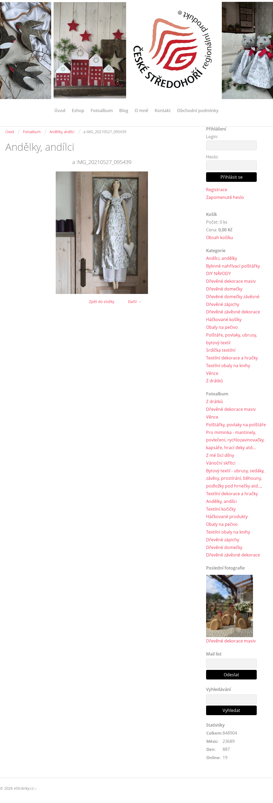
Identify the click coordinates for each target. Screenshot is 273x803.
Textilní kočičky (221, 509)
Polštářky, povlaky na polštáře (236, 425)
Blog (123, 110)
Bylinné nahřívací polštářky (233, 266)
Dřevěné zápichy (222, 304)
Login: (212, 137)
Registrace (216, 189)
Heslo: (212, 157)
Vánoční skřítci (220, 463)
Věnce (212, 373)
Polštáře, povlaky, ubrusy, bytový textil (231, 339)
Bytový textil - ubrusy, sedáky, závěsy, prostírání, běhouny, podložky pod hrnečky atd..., (235, 478)
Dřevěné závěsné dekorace (233, 312)
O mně (141, 110)
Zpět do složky (101, 301)
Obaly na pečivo (222, 327)
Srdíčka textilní (220, 350)
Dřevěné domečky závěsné (232, 297)
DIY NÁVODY (218, 273)
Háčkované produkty (227, 516)
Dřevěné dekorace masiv (231, 281)
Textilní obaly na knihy (228, 365)
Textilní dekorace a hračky (232, 358)
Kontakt (163, 110)
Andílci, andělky (221, 258)
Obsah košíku (219, 237)
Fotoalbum (102, 110)
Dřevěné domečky (224, 289)
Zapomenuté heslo (225, 197)
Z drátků (214, 381)
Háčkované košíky (224, 319)
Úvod (59, 110)
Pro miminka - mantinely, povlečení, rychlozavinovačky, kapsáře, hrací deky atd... (235, 440)
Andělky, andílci (62, 131)
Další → (135, 301)
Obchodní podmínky (198, 110)
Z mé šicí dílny (220, 455)
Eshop (78, 110)
